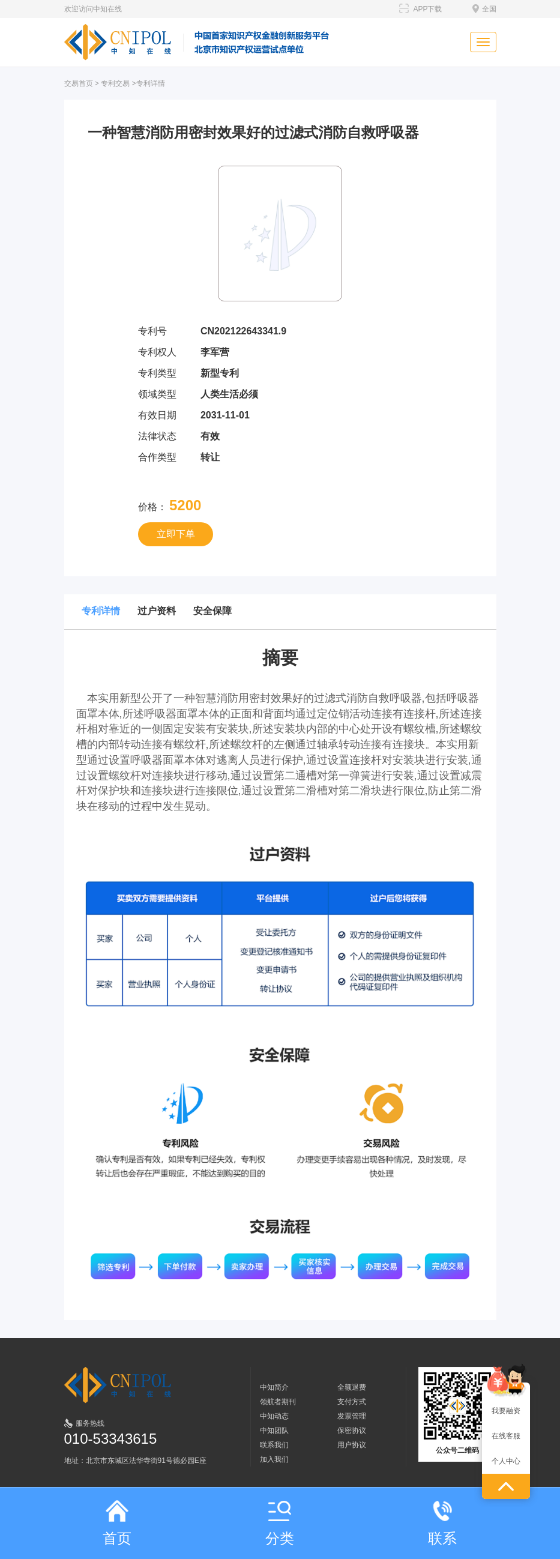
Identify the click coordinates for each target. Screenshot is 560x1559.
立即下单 (176, 534)
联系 (442, 1523)
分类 (279, 1523)
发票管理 (351, 1416)
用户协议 (351, 1445)
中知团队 (274, 1430)
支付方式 (351, 1402)
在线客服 (506, 1436)
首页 (117, 1523)
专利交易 (115, 83)
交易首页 (78, 83)
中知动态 (274, 1416)
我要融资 (506, 1411)
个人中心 (506, 1461)
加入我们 (274, 1459)
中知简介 (274, 1387)
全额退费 (351, 1387)
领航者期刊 (278, 1402)
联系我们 (274, 1445)
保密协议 (351, 1430)
